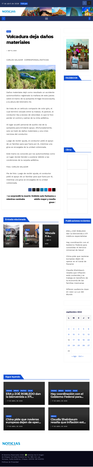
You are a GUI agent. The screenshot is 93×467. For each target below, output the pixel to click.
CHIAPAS (9, 391)
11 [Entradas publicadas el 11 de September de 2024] (78, 335)
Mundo (9, 416)
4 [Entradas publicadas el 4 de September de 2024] (78, 329)
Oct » (80, 356)
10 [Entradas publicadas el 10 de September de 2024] (74, 335)
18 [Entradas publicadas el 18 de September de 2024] (79, 340)
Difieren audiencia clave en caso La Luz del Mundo (77, 292)
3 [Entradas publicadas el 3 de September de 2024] (73, 329)
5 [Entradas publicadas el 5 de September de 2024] (83, 329)
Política (23, 391)
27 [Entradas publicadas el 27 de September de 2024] (89, 346)
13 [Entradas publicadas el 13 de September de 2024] (88, 335)
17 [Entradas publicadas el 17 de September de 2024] (74, 340)
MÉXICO (16, 391)
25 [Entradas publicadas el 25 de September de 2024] (79, 346)
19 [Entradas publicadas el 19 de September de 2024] (83, 340)
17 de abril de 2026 (15, 401)
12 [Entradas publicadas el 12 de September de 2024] (84, 335)
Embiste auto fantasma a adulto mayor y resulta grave (43, 199)
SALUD (30, 391)
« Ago (74, 356)
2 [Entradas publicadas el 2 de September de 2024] (68, 329)
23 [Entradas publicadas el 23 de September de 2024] (69, 346)
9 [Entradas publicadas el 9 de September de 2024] (68, 335)
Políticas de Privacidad (10, 462)
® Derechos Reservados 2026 (13, 455)
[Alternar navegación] (46, 18)
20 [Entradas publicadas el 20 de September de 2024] (88, 340)
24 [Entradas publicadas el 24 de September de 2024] (74, 346)
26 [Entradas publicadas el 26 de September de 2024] (83, 346)
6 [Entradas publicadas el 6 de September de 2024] (88, 329)
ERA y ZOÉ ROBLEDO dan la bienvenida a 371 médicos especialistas (77, 233)
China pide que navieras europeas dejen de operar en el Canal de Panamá (23, 422)
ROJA (8, 31)
